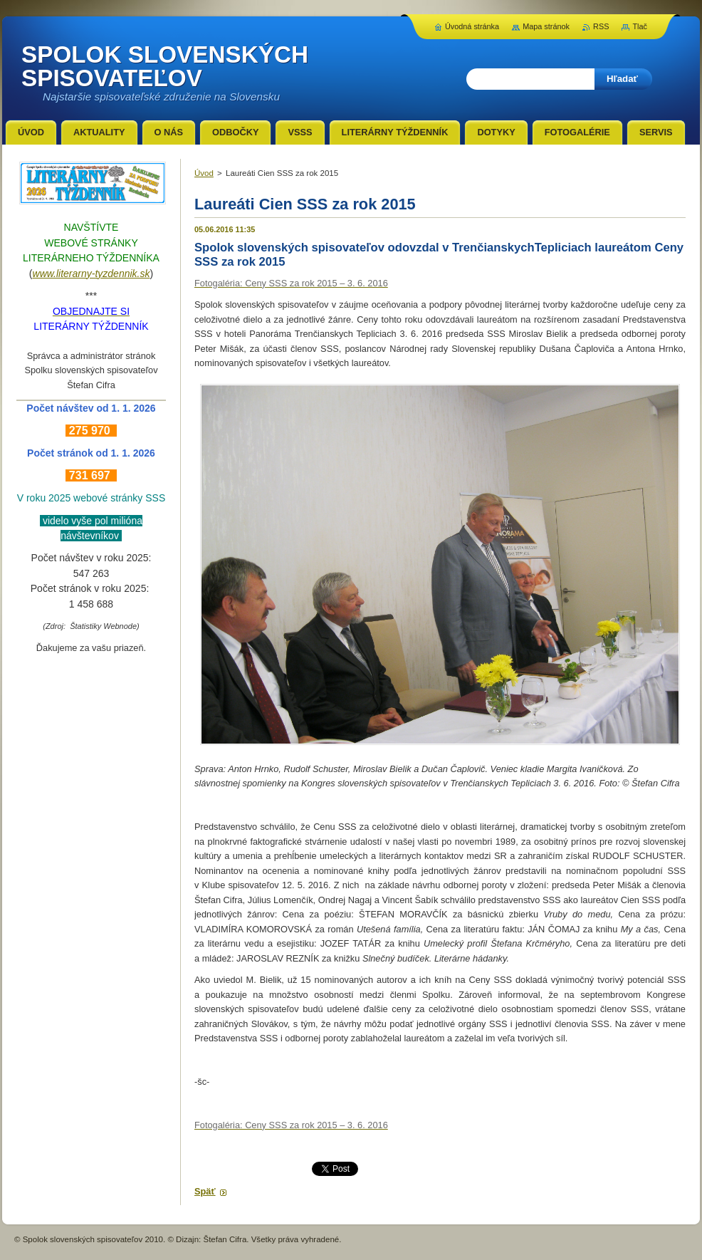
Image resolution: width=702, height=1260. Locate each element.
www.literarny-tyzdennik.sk (91, 273)
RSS (601, 26)
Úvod (204, 173)
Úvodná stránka (472, 26)
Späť (205, 1191)
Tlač (639, 26)
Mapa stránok (546, 26)
